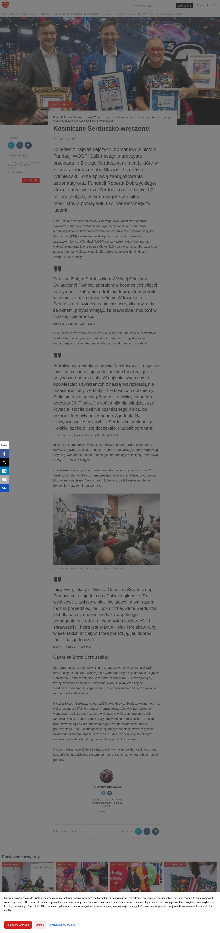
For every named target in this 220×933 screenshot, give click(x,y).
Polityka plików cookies (62, 925)
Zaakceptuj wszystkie (18, 925)
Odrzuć (40, 925)
